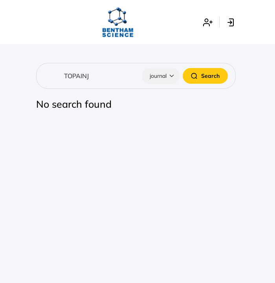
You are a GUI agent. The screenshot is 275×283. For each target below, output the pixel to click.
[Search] (136, 76)
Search (205, 75)
